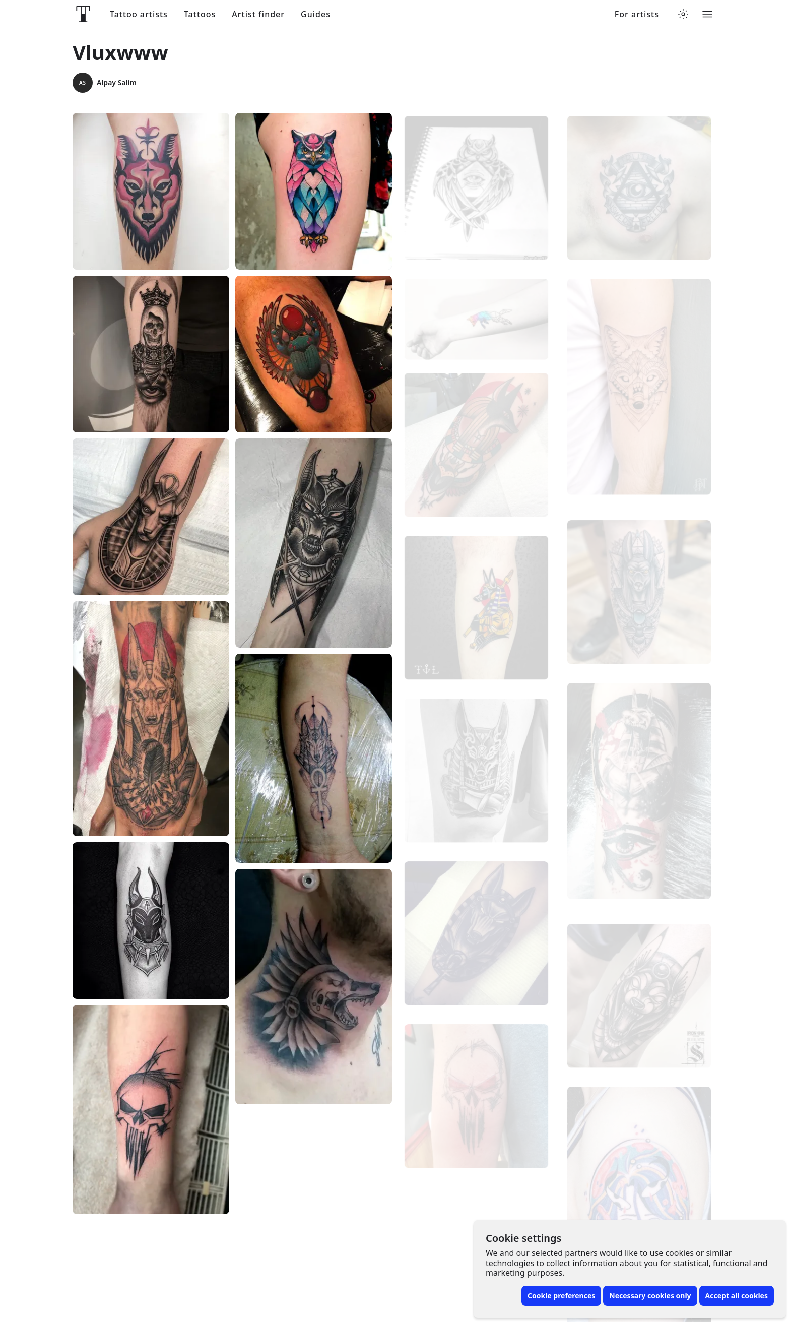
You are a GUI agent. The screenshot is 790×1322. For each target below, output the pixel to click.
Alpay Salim (105, 83)
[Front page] (83, 14)
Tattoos (200, 14)
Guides (316, 14)
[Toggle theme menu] (683, 14)
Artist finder (258, 14)
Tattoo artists (139, 14)
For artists (637, 14)
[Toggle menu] (707, 14)
